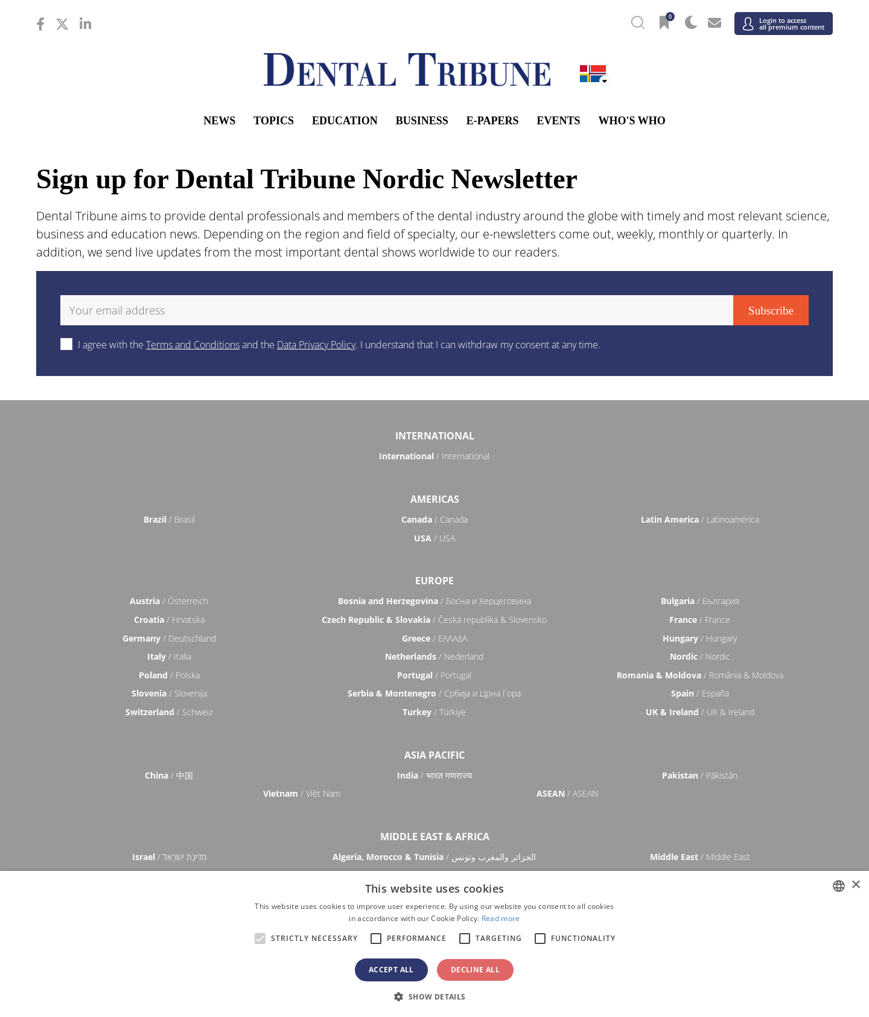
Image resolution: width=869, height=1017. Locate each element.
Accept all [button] (391, 969)
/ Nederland (434, 656)
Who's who (631, 121)
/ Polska (169, 675)
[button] (434, 996)
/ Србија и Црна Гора (434, 693)
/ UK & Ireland (700, 712)
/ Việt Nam (301, 793)
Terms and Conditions (193, 344)
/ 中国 (169, 775)
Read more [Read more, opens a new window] (501, 918)
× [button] (855, 885)
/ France (699, 619)
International (434, 435)
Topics (273, 121)
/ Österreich (169, 601)
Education (345, 121)
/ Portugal (434, 675)
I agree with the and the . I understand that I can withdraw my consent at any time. (339, 344)
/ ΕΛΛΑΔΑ (434, 638)
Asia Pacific (434, 755)
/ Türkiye (434, 712)
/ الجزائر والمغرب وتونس (434, 856)
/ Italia (169, 656)
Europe (434, 580)
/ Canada (434, 519)
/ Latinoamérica (700, 519)
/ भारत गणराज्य (434, 775)
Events (558, 121)
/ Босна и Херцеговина (434, 601)
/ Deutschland (169, 638)
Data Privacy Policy (316, 344)
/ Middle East (700, 856)
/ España (700, 693)
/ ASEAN (567, 793)
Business (422, 121)
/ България (700, 601)
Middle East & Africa (434, 836)
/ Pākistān (699, 775)
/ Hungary (700, 638)
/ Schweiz (169, 712)
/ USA (434, 538)
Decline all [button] (475, 969)
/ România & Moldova (700, 675)
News (219, 121)
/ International (434, 456)
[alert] (434, 944)
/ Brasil (169, 519)
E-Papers (492, 121)
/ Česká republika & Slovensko (434, 619)
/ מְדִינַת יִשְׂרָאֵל (169, 856)
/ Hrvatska (169, 619)
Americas (434, 499)
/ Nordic (700, 656)
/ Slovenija (169, 693)
